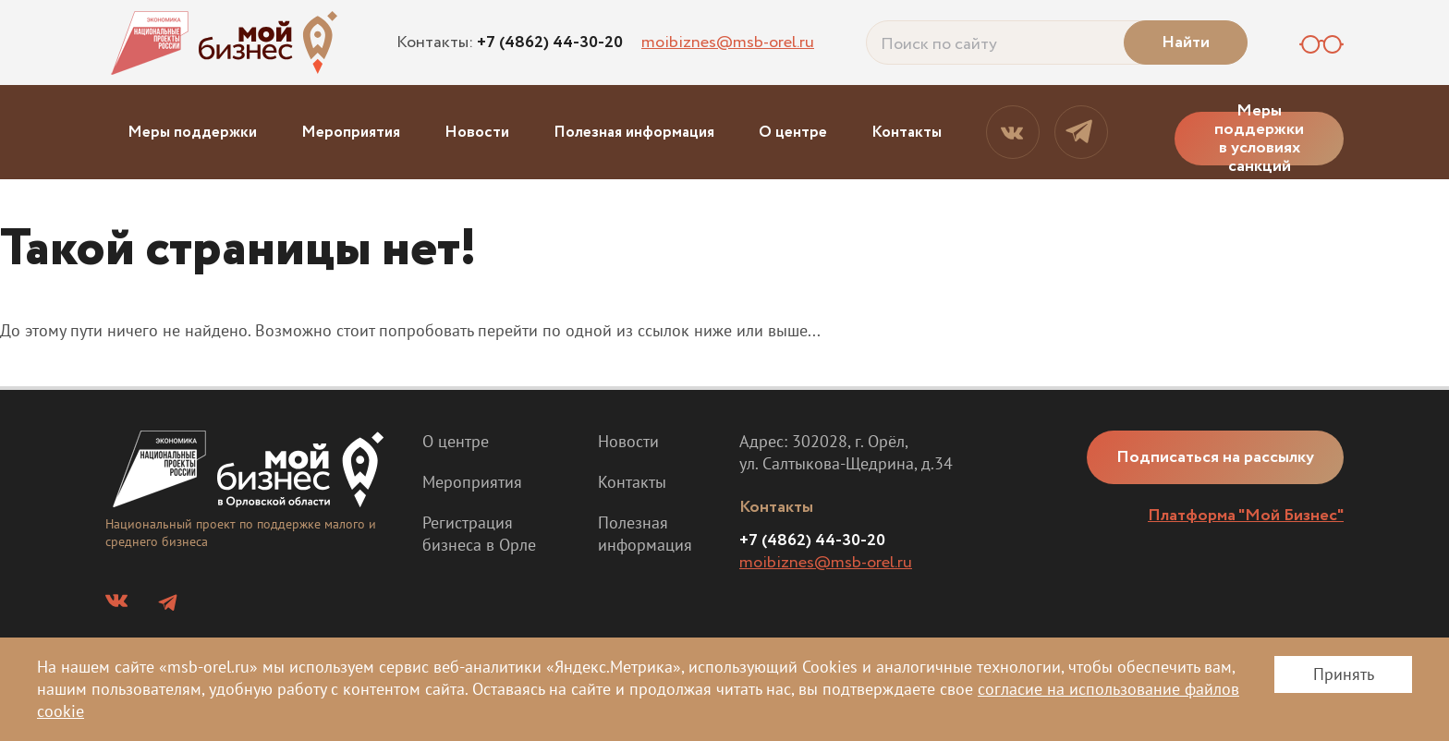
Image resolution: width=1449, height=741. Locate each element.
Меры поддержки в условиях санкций (1259, 138)
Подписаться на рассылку (1215, 457)
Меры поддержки (192, 132)
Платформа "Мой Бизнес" (1246, 515)
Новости (476, 132)
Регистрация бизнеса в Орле (479, 533)
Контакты (906, 132)
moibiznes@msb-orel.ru (727, 42)
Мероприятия (350, 132)
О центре (793, 132)
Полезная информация (634, 132)
